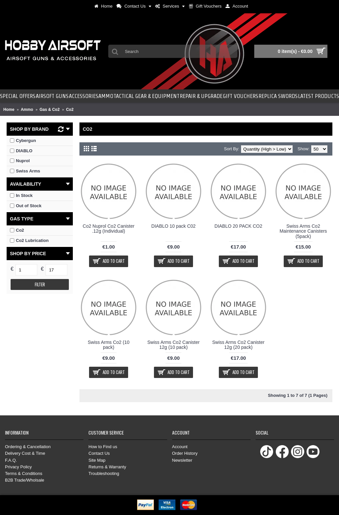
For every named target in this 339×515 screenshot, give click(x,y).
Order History (185, 453)
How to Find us (102, 446)
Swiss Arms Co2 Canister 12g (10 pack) (173, 345)
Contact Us (99, 453)
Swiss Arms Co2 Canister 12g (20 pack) (238, 345)
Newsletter (182, 460)
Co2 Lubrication (29, 240)
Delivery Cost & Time (25, 453)
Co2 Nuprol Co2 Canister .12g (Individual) (108, 228)
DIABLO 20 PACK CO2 (238, 226)
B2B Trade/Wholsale (24, 480)
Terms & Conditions (23, 473)
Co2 (17, 230)
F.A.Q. (11, 460)
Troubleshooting (103, 473)
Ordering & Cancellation (28, 446)
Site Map (96, 460)
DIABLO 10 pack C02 (173, 226)
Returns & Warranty (107, 466)
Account (180, 446)
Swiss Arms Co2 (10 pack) (108, 345)
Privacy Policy (18, 466)
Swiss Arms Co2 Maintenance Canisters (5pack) (303, 231)
